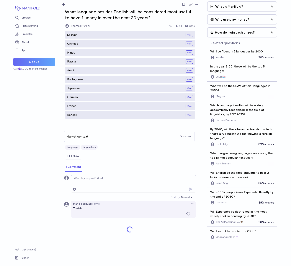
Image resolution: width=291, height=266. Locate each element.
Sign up (34, 62)
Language (72, 147)
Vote (189, 35)
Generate (185, 136)
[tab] (73, 167)
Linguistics (89, 147)
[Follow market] (183, 4)
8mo (97, 203)
